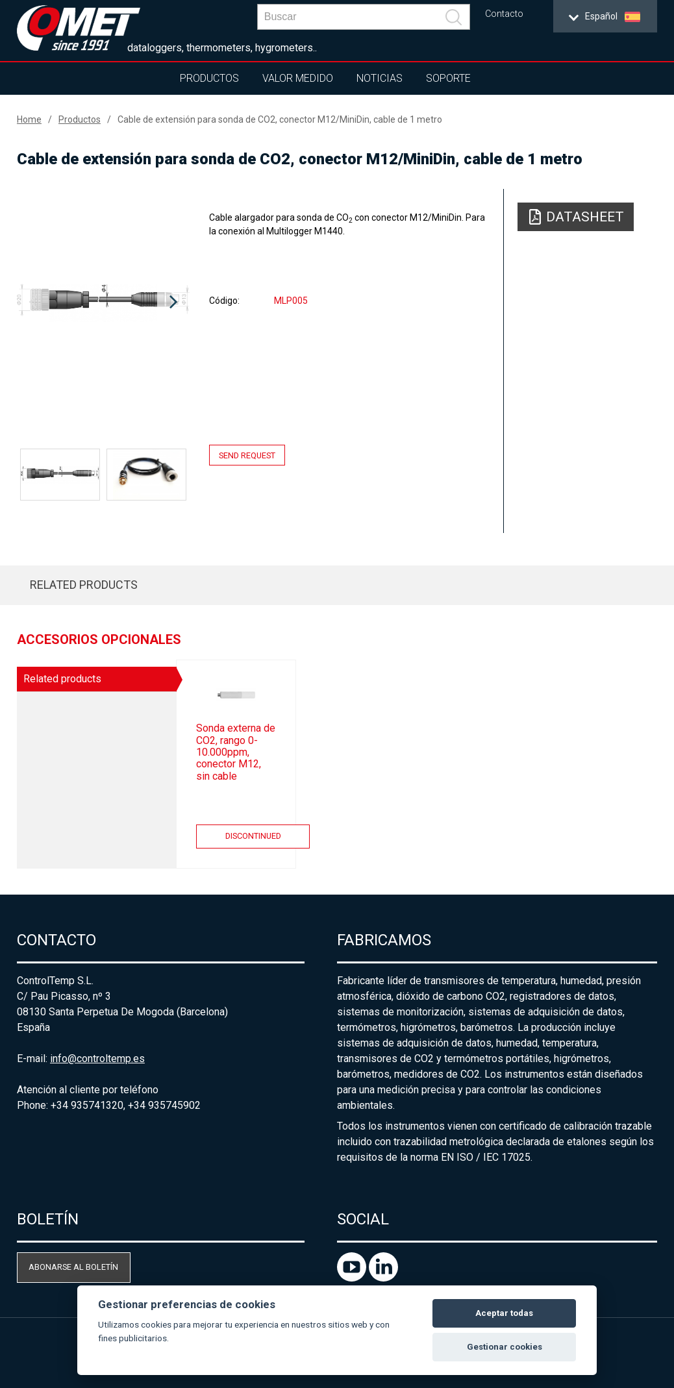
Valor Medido (297, 78)
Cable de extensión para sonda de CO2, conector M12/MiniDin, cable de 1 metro (280, 119)
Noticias (379, 78)
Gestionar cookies (504, 1347)
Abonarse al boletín (73, 1267)
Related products (84, 584)
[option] (103, 302)
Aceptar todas (504, 1313)
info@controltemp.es (97, 1058)
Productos (209, 78)
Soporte (448, 78)
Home (29, 119)
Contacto (504, 13)
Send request (247, 455)
